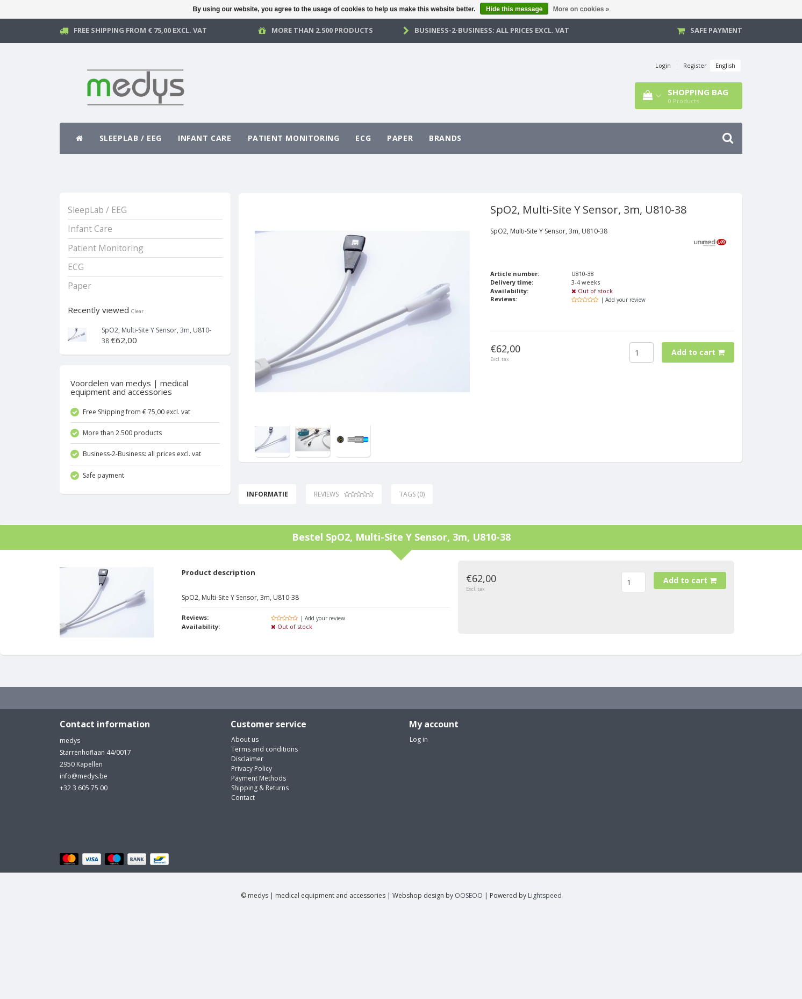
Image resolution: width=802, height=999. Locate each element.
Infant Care (205, 138)
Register (695, 65)
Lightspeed (545, 976)
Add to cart (698, 352)
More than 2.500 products (322, 30)
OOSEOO (469, 976)
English (725, 65)
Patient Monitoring (294, 138)
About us (245, 820)
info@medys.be (84, 856)
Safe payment (716, 30)
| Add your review (623, 299)
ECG (363, 138)
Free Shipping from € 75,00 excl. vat (140, 30)
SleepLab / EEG (130, 138)
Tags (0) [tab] (412, 494)
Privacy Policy (251, 849)
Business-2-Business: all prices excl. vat (491, 30)
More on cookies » (581, 9)
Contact (243, 878)
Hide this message (514, 9)
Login (663, 65)
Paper (400, 138)
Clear (137, 311)
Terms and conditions (264, 829)
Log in (419, 820)
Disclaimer (247, 839)
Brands (445, 138)
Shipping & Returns (260, 868)
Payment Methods (258, 858)
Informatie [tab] (267, 494)
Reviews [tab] (344, 494)
